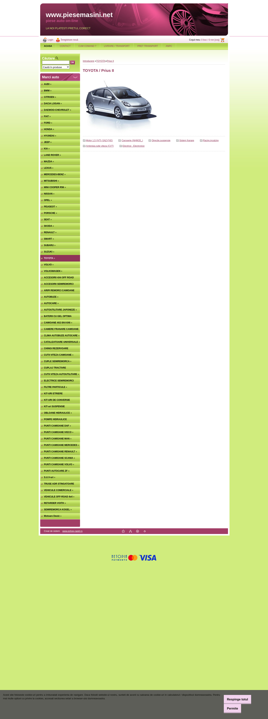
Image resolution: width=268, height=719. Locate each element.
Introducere (88, 61)
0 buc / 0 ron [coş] (210, 39)
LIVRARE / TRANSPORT (117, 46)
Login (50, 39)
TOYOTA (100, 61)
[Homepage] (48, 46)
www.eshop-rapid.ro (72, 531)
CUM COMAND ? (87, 46)
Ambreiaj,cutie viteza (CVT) (100, 146)
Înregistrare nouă (69, 39)
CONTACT (65, 46)
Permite (229, 708)
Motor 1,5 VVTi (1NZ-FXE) (99, 140)
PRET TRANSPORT (147, 46)
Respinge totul (233, 699)
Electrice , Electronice (134, 146)
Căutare (48, 58)
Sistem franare (186, 140)
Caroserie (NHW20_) (132, 140)
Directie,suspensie (161, 140)
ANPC (169, 46)
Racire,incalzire (211, 140)
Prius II (110, 61)
